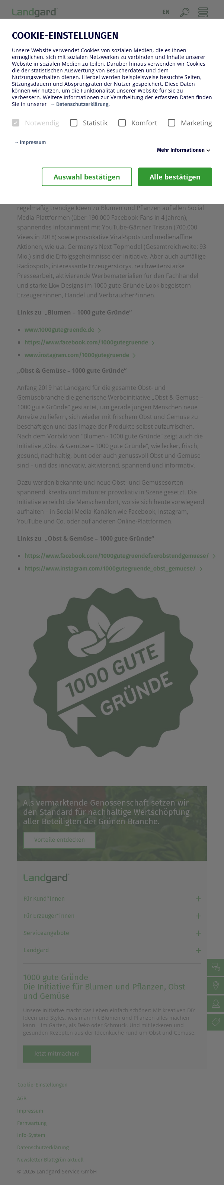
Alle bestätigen (175, 176)
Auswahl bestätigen (87, 176)
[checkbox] (15, 122)
